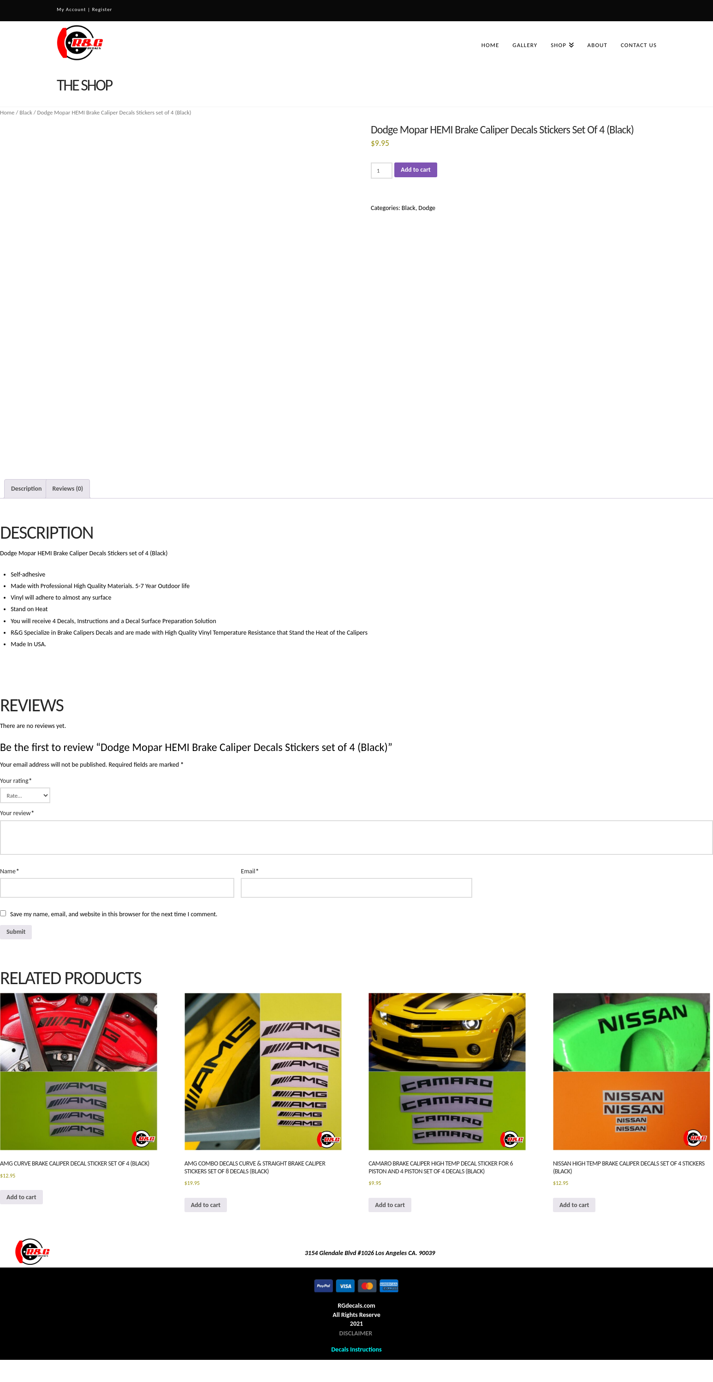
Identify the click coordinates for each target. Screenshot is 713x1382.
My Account (71, 9)
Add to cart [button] (21, 1197)
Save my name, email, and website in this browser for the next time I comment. (113, 914)
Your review (17, 813)
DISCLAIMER (356, 1333)
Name (9, 871)
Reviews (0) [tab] (68, 489)
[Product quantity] (381, 170)
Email (250, 871)
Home (7, 112)
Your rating (16, 781)
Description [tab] (26, 489)
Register (102, 9)
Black (25, 112)
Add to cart (416, 170)
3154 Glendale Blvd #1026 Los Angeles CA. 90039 (370, 1253)
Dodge (426, 208)
